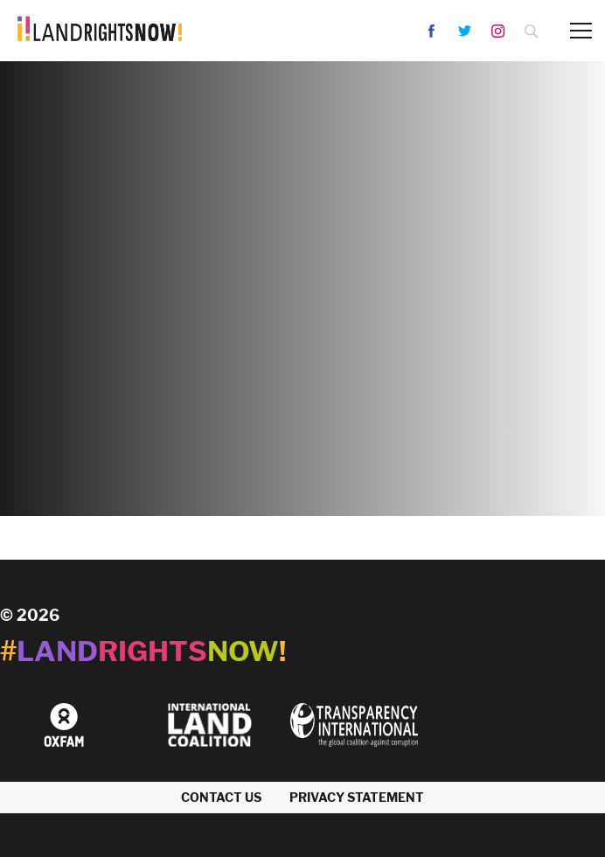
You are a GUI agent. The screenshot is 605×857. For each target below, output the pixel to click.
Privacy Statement (356, 797)
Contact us (221, 797)
